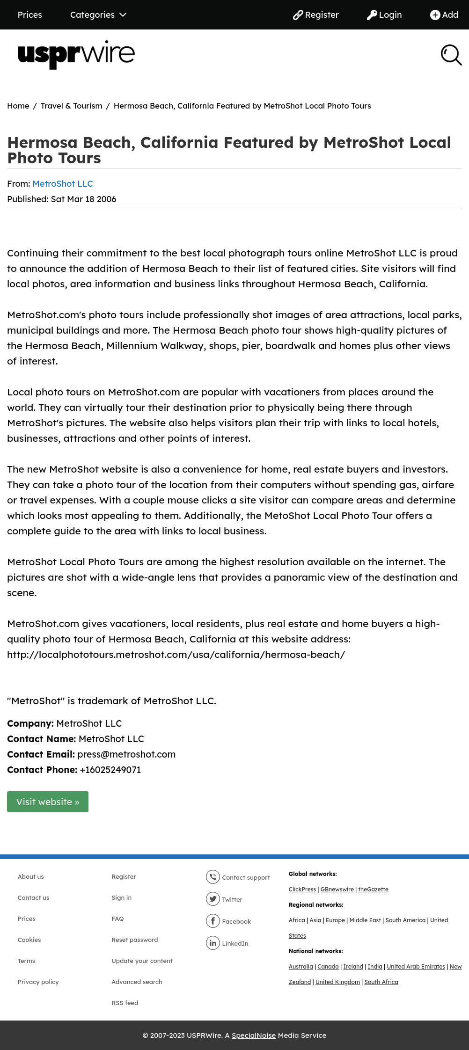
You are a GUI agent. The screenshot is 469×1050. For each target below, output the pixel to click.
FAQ (117, 918)
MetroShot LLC (62, 183)
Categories (98, 14)
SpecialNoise (254, 1035)
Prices (30, 14)
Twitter (223, 899)
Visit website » (48, 802)
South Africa (381, 981)
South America (405, 920)
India (375, 966)
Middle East (365, 920)
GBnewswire (337, 889)
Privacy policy (38, 981)
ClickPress (302, 889)
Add (444, 14)
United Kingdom (337, 981)
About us (31, 876)
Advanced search (136, 981)
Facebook (228, 921)
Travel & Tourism (72, 105)
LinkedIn (227, 943)
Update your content (142, 960)
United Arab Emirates (416, 966)
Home (18, 105)
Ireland (353, 966)
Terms (26, 960)
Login (384, 14)
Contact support (237, 877)
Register (316, 14)
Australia (301, 966)
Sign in (121, 897)
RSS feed (124, 1002)
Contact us (33, 897)
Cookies (29, 939)
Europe (335, 920)
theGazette (373, 889)
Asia (315, 920)
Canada (328, 966)
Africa (297, 920)
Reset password (134, 939)
